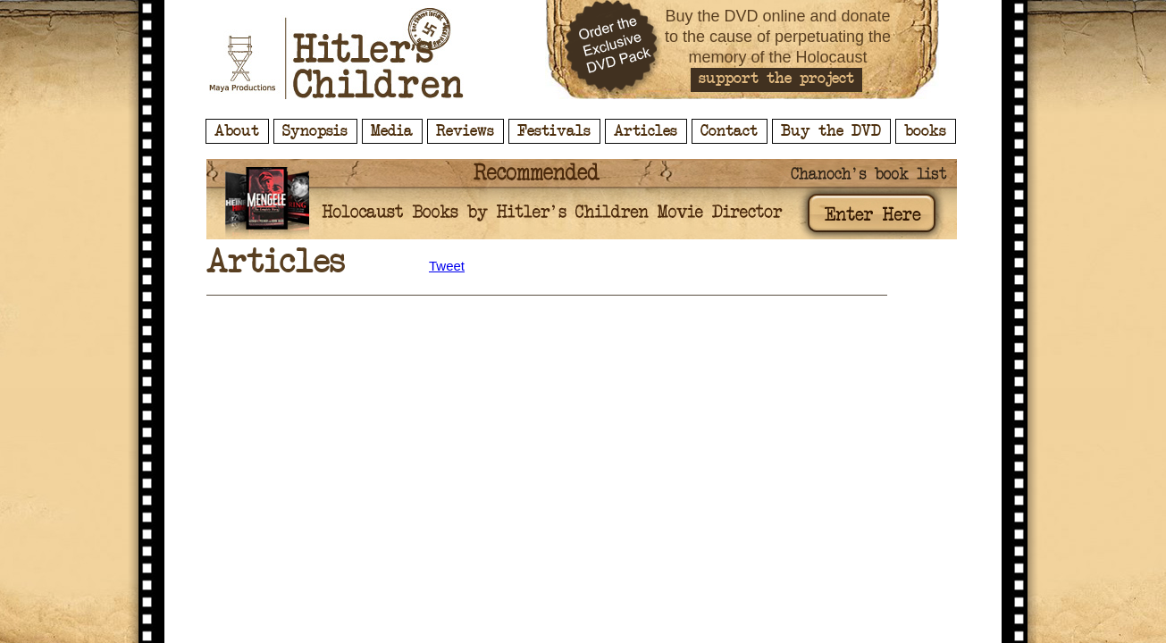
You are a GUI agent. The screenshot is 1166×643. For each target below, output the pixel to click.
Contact (729, 131)
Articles (645, 131)
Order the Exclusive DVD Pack (613, 49)
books (925, 131)
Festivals (554, 131)
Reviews (465, 131)
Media (392, 131)
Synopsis (315, 131)
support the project (776, 79)
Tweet (447, 265)
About (236, 131)
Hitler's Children (336, 53)
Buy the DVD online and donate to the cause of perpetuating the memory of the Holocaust (778, 36)
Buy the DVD (831, 131)
